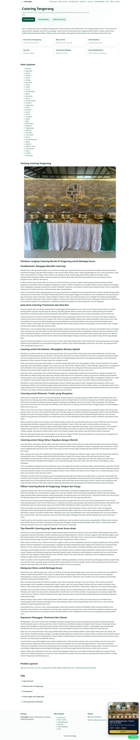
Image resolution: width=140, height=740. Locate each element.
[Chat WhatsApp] (133, 737)
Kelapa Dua (29, 105)
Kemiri (28, 107)
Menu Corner (62, 1)
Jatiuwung (29, 96)
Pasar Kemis (30, 135)
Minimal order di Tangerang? (33, 686)
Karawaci (29, 103)
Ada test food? (28, 681)
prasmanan (30, 668)
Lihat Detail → (123, 731)
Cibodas (28, 75)
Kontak (117, 1)
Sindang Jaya (30, 148)
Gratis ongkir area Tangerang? (33, 697)
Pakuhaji (28, 130)
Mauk (27, 121)
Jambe (28, 94)
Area (107, 1)
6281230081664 (96, 717)
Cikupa (28, 78)
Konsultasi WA (28, 20)
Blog (111, 1)
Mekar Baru (29, 123)
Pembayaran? (28, 691)
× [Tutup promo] (136, 704)
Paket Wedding (99, 1)
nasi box (37, 668)
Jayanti (28, 98)
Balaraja (28, 69)
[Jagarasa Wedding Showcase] (123, 710)
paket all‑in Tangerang (75, 668)
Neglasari (29, 126)
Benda (28, 73)
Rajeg (27, 142)
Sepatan (28, 144)
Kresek (28, 112)
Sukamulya (29, 155)
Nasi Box (83, 1)
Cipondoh (29, 82)
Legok (28, 119)
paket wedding (91, 668)
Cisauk (28, 85)
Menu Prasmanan (59, 20)
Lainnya (90, 1)
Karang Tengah (31, 101)
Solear (28, 151)
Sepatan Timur (30, 146)
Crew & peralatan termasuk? (33, 702)
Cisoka (28, 87)
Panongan (29, 133)
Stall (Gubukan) (74, 1)
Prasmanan (53, 1)
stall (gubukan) (46, 668)
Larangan (29, 117)
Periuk (28, 137)
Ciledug (28, 80)
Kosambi (28, 110)
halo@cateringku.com (99, 720)
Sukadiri (28, 153)
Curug (28, 89)
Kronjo (28, 114)
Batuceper (29, 71)
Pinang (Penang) (31, 139)
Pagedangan (30, 128)
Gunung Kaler (30, 92)
